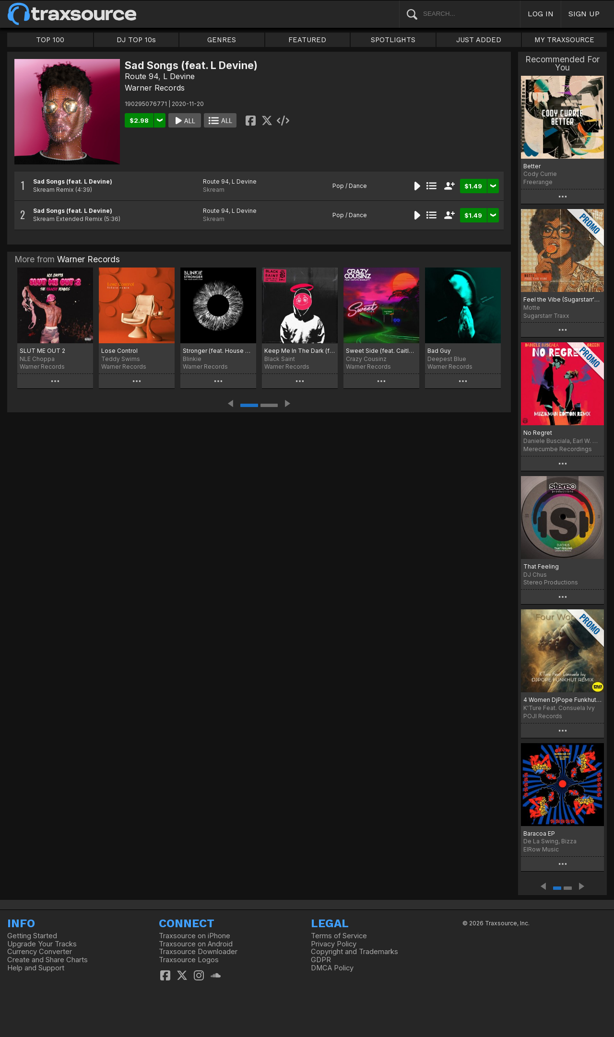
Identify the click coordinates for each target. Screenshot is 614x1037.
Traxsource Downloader (198, 951)
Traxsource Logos (189, 959)
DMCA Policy (332, 968)
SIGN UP (584, 13)
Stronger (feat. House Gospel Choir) (218, 350)
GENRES (221, 39)
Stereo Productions (550, 582)
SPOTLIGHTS (393, 39)
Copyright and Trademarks (354, 951)
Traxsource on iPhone (194, 936)
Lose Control (119, 350)
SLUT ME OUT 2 (42, 350)
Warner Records (155, 88)
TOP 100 (50, 39)
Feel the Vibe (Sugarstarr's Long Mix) (562, 299)
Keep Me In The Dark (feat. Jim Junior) (299, 350)
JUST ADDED (478, 39)
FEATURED (307, 39)
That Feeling (541, 566)
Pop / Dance (349, 185)
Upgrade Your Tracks (42, 944)
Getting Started (32, 936)
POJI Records (542, 716)
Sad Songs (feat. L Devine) (72, 181)
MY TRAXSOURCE (564, 39)
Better (532, 166)
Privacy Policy (333, 944)
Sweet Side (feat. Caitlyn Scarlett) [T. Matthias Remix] (381, 350)
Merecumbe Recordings (557, 449)
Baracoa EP (539, 833)
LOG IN (541, 13)
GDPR (321, 959)
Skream (213, 189)
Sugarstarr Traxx (546, 315)
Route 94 (141, 76)
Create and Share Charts (47, 959)
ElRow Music (541, 849)
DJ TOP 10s (136, 39)
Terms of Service (339, 936)
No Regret (537, 432)
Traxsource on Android (196, 944)
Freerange (538, 182)
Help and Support (35, 968)
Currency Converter (39, 951)
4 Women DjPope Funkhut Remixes (562, 699)
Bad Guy (439, 350)
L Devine (179, 76)
